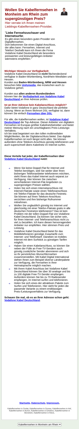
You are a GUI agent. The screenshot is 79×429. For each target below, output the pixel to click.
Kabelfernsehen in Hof (61, 408)
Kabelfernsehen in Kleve (44, 413)
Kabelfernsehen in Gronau (40, 408)
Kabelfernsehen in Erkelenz (42, 411)
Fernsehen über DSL (39, 113)
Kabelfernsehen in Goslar (18, 408)
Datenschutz (38, 403)
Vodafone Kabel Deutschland (22, 159)
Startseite (24, 403)
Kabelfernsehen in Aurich (19, 411)
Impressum (53, 403)
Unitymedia (29, 85)
